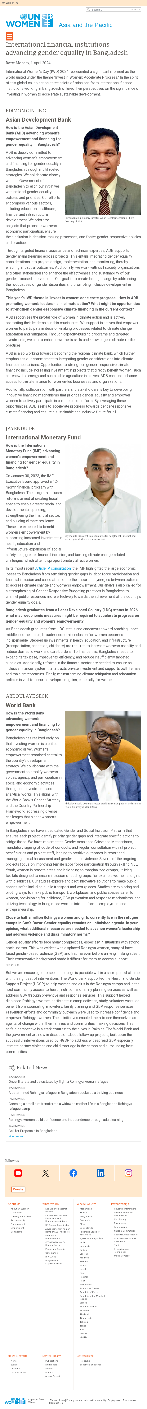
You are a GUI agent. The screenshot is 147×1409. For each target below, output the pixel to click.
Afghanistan (86, 1209)
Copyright (33, 1400)
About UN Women (20, 1209)
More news (15, 1136)
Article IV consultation (53, 568)
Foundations (120, 1227)
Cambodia (85, 1220)
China (83, 1224)
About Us (14, 1204)
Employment (17, 1228)
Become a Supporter (90, 1365)
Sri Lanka (84, 1311)
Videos (48, 1369)
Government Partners (125, 1209)
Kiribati (83, 1250)
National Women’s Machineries (123, 1214)
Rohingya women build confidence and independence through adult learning (66, 1120)
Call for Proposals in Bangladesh (33, 1131)
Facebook (73, 1173)
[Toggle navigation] (9, 36)
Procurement (18, 1224)
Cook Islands (86, 1228)
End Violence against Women (56, 1210)
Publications (51, 1361)
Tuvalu (83, 1330)
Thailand (84, 1314)
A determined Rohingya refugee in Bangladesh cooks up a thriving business (66, 1093)
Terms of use (57, 1401)
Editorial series (18, 1373)
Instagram (128, 1173)
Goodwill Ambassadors (125, 1235)
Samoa (83, 1303)
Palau (83, 1281)
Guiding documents (21, 1217)
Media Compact (122, 1256)
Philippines (85, 1285)
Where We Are (86, 1204)
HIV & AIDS (50, 1257)
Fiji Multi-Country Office (91, 1239)
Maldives (84, 1258)
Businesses (120, 1223)
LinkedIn (100, 1173)
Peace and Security (55, 1249)
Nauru (83, 1266)
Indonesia (85, 1246)
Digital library (51, 1356)
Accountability (18, 1220)
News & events (18, 1356)
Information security (95, 1401)
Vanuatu (84, 1334)
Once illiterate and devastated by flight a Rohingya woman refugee (59, 1081)
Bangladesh (86, 1217)
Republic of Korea (89, 1292)
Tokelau (84, 1322)
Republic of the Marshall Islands (92, 1298)
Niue (82, 1273)
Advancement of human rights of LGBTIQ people (57, 1230)
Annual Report (52, 1377)
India (82, 1243)
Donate (18, 1189)
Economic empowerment (52, 1237)
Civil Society (120, 1220)
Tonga (83, 1326)
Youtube (18, 1173)
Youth (117, 1245)
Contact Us (16, 1232)
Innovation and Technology (121, 1251)
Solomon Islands (88, 1307)
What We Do (50, 1204)
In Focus (15, 1369)
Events (14, 1365)
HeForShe (85, 1361)
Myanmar (84, 1262)
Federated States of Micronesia (90, 1233)
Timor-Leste (86, 1318)
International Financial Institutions (125, 1240)
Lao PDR (84, 1254)
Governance (51, 1253)
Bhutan (83, 1213)
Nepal (83, 1269)
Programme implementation (53, 1262)
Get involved (85, 1356)
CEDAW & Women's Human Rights (55, 1244)
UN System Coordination (57, 1225)
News (13, 1361)
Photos (49, 1373)
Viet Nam (84, 1337)
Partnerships (120, 1204)
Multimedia (51, 1365)
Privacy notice (74, 1401)
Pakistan (84, 1277)
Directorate (16, 1213)
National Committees (124, 1231)
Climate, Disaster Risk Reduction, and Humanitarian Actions (56, 1219)
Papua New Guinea (89, 1289)
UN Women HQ (10, 3)
